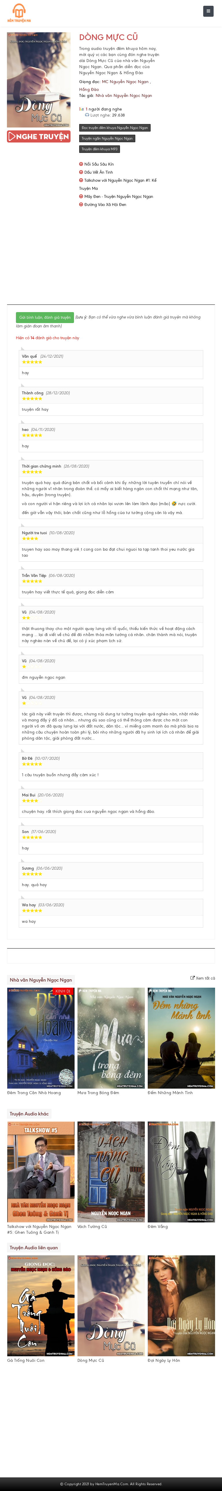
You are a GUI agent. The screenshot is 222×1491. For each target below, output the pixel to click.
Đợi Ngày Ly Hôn (164, 1360)
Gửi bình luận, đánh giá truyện (45, 317)
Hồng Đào (89, 89)
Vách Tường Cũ (92, 1226)
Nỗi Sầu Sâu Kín (99, 164)
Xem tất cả (202, 978)
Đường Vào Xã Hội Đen (105, 204)
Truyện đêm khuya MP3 (99, 149)
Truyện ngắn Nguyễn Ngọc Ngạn (107, 138)
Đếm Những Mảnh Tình (170, 1092)
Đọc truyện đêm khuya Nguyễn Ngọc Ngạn (115, 128)
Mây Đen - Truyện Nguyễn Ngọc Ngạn (118, 196)
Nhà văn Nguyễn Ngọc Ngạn (124, 95)
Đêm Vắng (158, 1226)
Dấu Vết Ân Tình (98, 172)
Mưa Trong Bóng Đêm (98, 1092)
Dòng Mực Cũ (108, 37)
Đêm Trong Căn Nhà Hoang (34, 1092)
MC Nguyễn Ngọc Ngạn (125, 81)
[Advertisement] (120, 260)
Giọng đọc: (90, 81)
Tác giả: (86, 95)
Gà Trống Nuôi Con (26, 1360)
